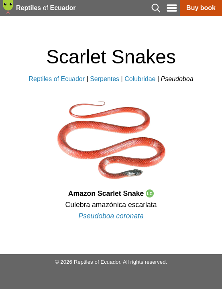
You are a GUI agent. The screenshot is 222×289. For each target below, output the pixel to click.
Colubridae (139, 78)
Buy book (201, 7)
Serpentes (104, 78)
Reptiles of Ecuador (57, 78)
